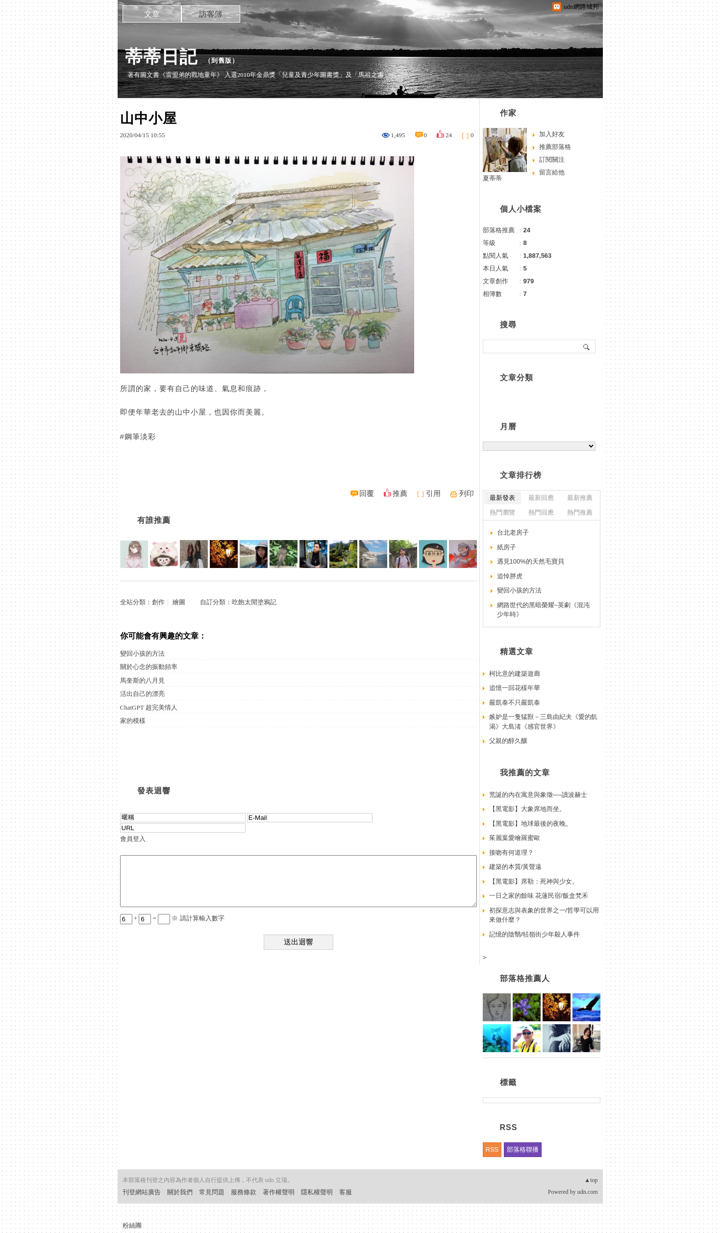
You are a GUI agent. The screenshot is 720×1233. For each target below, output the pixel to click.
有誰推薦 (154, 520)
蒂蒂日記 (161, 57)
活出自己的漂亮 (142, 693)
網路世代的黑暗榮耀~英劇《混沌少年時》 (543, 609)
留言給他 (552, 172)
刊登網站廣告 (142, 1192)
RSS (492, 1149)
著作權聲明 (279, 1192)
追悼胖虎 (509, 576)
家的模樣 (133, 720)
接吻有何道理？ (511, 852)
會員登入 (133, 838)
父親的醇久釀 (508, 740)
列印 (466, 493)
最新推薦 (580, 497)
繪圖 (179, 602)
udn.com (587, 1191)
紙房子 (506, 547)
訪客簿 (211, 14)
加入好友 (552, 134)
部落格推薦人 (525, 978)
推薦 (400, 493)
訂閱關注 (552, 159)
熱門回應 (541, 512)
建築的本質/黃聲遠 (515, 866)
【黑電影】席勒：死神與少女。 (533, 881)
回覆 (366, 493)
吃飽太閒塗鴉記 (254, 602)
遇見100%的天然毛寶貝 (530, 561)
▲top (590, 1180)
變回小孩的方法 (142, 653)
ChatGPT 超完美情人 (148, 707)
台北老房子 (513, 532)
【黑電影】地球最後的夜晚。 (530, 823)
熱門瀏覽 (502, 512)
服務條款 (243, 1192)
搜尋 (587, 346)
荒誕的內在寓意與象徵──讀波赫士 (538, 794)
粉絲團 (132, 1225)
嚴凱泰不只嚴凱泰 (514, 702)
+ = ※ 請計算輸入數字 (172, 918)
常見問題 (211, 1192)
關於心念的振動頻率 (148, 666)
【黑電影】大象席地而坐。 (527, 809)
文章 (152, 14)
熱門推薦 (580, 512)
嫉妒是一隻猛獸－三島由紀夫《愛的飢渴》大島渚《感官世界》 (543, 721)
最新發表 (502, 497)
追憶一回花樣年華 (514, 687)
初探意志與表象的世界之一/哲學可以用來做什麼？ (544, 915)
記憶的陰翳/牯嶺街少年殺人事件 (534, 934)
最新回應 (541, 497)
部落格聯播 (523, 1149)
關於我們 (180, 1192)
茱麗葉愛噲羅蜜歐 (514, 837)
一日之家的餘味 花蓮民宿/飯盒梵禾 (538, 895)
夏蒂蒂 (492, 178)
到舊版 (221, 60)
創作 (158, 602)
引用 (433, 493)
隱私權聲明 (317, 1192)
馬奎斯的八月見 (142, 680)
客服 (345, 1192)
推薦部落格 (555, 146)
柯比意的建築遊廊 (514, 673)
